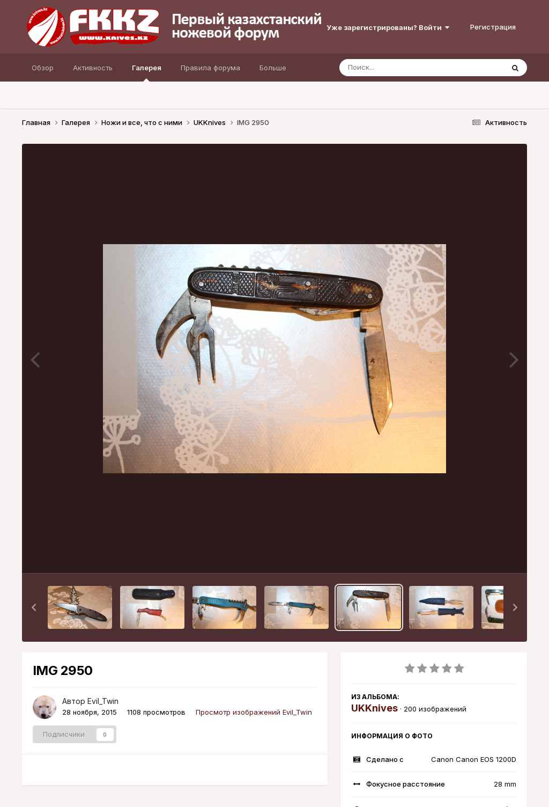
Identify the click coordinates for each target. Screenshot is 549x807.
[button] (34, 607)
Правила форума (210, 67)
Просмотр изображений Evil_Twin (254, 712)
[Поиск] (401, 67)
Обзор (43, 67)
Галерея (146, 72)
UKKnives (374, 708)
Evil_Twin (102, 701)
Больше (272, 67)
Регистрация (493, 27)
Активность (93, 67)
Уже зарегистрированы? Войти (388, 27)
